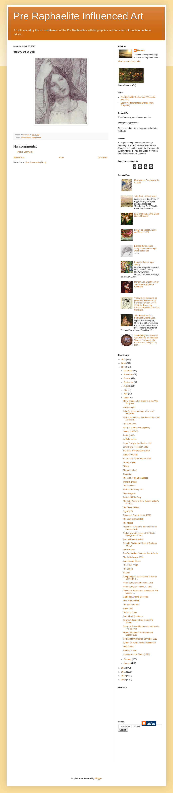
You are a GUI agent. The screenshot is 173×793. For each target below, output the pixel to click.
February (128, 659)
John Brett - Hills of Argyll (145, 196)
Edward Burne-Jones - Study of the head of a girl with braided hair (145, 248)
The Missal (128, 523)
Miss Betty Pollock (131, 601)
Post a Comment (24, 152)
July (126, 390)
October (127, 378)
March (127, 398)
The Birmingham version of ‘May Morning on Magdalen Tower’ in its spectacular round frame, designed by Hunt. (146, 340)
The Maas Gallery (131, 507)
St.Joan (126, 573)
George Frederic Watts (133, 539)
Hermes (141, 50)
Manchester (128, 646)
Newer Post (19, 157)
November (128, 374)
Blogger (98, 778)
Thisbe (126, 466)
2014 (123, 363)
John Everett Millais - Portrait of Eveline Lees (144, 316)
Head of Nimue (129, 650)
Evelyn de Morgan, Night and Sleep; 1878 (145, 231)
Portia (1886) (129, 435)
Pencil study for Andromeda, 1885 (138, 583)
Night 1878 (128, 511)
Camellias (127, 474)
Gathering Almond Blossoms (135, 597)
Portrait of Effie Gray (132, 497)
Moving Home (129, 462)
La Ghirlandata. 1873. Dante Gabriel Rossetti (146, 215)
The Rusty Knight (130, 565)
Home (61, 157)
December (128, 370)
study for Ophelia (130, 455)
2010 (123, 676)
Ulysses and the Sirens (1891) (136, 654)
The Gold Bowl (129, 424)
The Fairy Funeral (131, 604)
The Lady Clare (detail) (133, 519)
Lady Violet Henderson (133, 616)
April (126, 394)
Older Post (102, 157)
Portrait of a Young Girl (133, 489)
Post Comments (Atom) (35, 162)
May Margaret (129, 493)
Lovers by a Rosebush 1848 (135, 447)
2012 (123, 668)
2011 (123, 672)
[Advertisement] (133, 749)
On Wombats (129, 549)
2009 (123, 680)
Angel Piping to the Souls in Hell (137, 443)
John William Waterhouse (31, 137)
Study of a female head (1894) (136, 427)
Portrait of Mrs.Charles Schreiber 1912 (140, 639)
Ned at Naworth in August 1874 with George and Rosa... (139, 534)
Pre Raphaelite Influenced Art (78, 16)
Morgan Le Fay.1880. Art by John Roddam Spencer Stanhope (146, 284)
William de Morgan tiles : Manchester (139, 643)
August (127, 386)
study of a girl (129, 407)
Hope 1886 (128, 608)
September (129, 382)
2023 (123, 359)
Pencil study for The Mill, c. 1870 (137, 587)
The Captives (129, 486)
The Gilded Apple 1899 (133, 557)
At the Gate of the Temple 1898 (137, 458)
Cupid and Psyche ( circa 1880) (137, 515)
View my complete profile (129, 61)
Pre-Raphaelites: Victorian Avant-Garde (140, 553)
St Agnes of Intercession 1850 (136, 451)
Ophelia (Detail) (130, 482)
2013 (123, 367)
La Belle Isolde (129, 439)
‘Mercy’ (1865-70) (131, 431)
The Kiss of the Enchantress (135, 478)
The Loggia (128, 569)
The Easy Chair (130, 612)
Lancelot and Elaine (132, 561)
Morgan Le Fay (130, 470)
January (127, 663)
